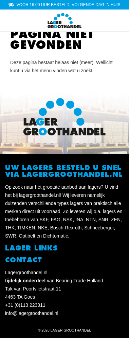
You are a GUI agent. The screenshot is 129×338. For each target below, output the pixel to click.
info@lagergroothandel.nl (31, 313)
